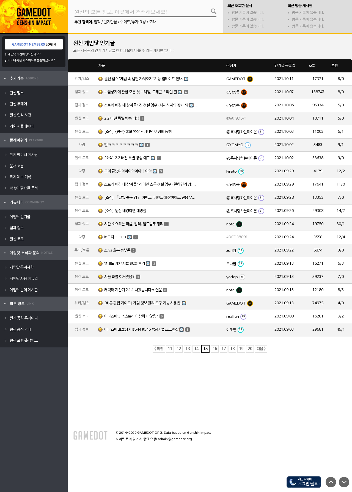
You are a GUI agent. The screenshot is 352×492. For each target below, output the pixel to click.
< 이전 (158, 349)
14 (196, 349)
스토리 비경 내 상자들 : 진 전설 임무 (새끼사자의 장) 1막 (151, 105)
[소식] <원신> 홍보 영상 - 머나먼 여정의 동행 (138, 132)
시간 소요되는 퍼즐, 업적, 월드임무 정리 (136, 224)
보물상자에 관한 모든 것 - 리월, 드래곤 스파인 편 (146, 92)
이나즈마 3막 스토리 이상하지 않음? (134, 316)
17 (223, 349)
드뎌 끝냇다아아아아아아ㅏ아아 (133, 171)
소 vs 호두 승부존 (120, 250)
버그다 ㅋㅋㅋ (121, 237)
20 (250, 349)
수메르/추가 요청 (133, 22)
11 (170, 349)
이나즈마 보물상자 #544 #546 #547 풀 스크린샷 (147, 329)
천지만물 (110, 22)
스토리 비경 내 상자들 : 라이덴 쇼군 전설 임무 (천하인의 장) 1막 (151, 184)
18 (232, 349)
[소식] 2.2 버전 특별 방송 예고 (132, 158)
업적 (97, 22)
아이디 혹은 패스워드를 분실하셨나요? (31, 60)
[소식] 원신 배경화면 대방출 (125, 211)
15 (205, 349)
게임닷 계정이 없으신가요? (24, 54)
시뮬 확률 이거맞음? (122, 277)
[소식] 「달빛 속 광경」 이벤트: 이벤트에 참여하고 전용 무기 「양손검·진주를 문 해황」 (151, 198)
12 (179, 349)
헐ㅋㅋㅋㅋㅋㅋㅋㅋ (127, 145)
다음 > (261, 349)
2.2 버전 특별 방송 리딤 (124, 118)
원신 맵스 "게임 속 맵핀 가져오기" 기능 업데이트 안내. (147, 79)
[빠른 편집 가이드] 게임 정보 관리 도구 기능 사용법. (146, 303)
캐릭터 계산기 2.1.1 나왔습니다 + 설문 (135, 290)
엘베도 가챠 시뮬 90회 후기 (130, 263)
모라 (152, 22)
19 (241, 349)
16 (215, 349)
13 (187, 349)
